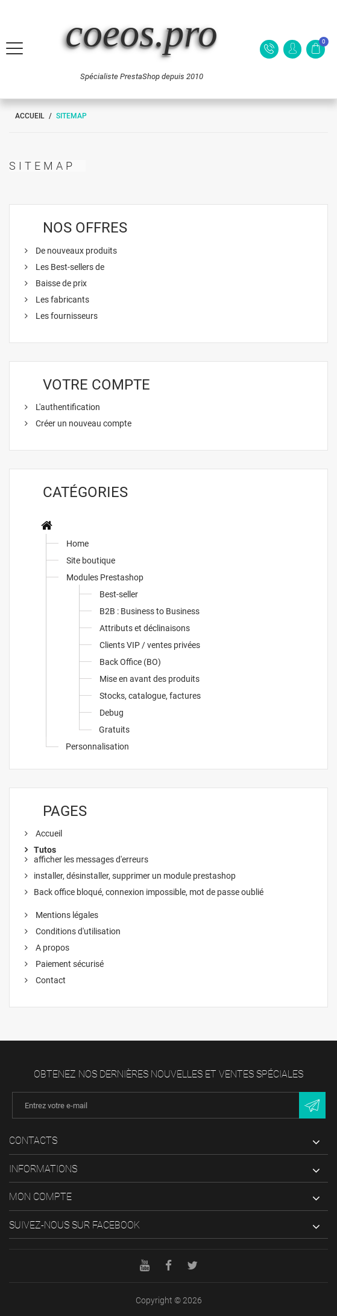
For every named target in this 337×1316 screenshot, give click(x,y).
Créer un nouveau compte (82, 423)
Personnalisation (97, 746)
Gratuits (114, 729)
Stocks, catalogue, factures (150, 696)
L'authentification (67, 407)
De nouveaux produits (75, 250)
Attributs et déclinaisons (144, 628)
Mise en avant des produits (149, 679)
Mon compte (40, 1196)
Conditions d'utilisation (77, 931)
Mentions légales (66, 915)
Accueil (30, 116)
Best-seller (118, 594)
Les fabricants (61, 299)
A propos (51, 947)
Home (77, 543)
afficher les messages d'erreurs (91, 859)
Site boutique (90, 560)
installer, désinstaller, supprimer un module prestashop (135, 876)
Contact (50, 980)
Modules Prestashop (104, 577)
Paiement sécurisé (69, 964)
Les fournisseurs (66, 316)
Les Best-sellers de (69, 267)
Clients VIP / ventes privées (149, 645)
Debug (111, 712)
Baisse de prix (60, 283)
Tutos (45, 850)
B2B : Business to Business (149, 611)
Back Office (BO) (130, 662)
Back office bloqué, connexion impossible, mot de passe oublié (148, 892)
